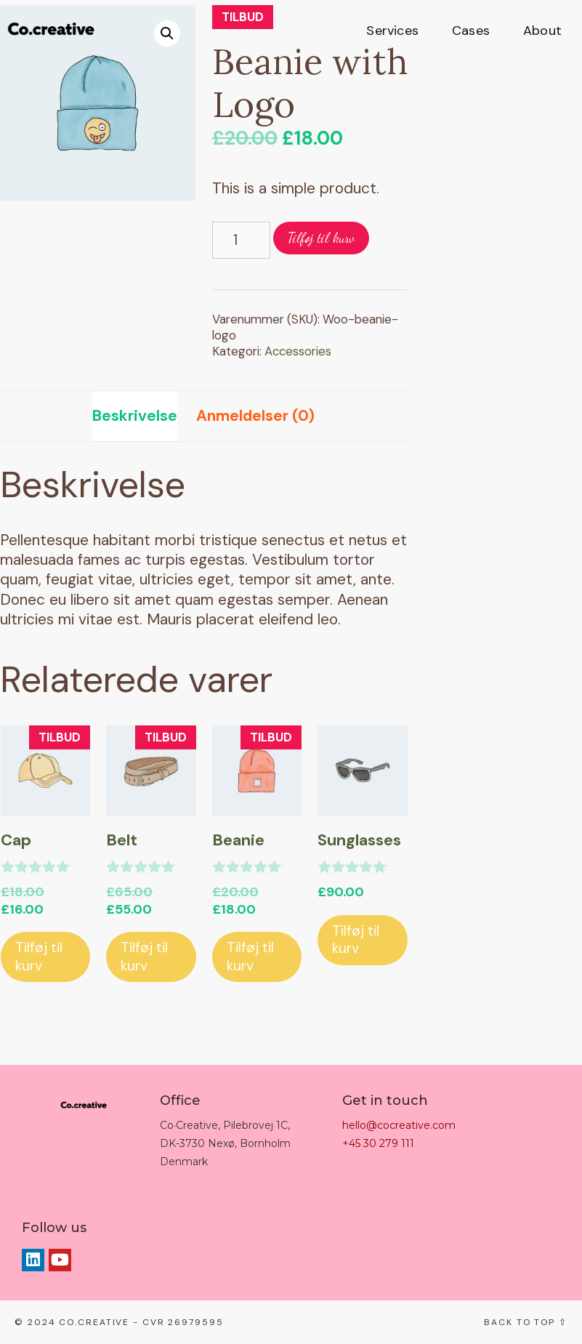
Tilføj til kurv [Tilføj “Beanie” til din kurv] (250, 956)
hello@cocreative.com (399, 1125)
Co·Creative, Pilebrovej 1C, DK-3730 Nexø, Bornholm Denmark (225, 1143)
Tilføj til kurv (321, 238)
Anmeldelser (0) (255, 416)
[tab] (134, 416)
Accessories (297, 351)
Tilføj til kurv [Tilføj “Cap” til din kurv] (38, 956)
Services (392, 30)
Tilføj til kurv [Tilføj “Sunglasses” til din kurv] (355, 940)
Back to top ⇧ (525, 1322)
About (542, 30)
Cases (471, 30)
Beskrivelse (134, 416)
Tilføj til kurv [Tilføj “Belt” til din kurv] (144, 956)
